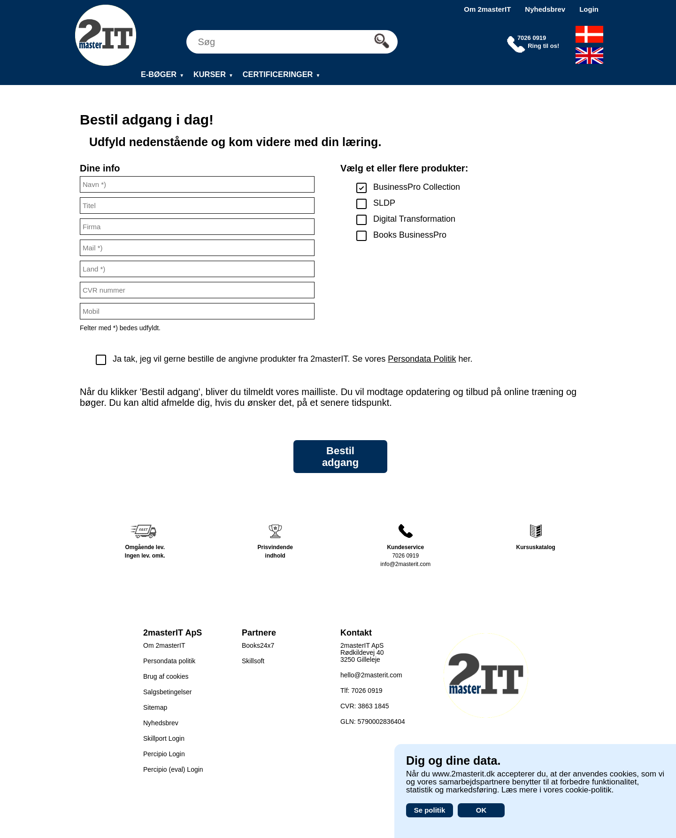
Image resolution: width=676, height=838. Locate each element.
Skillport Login (163, 738)
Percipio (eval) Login (173, 769)
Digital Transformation (414, 219)
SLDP (384, 203)
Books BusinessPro (409, 235)
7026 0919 (405, 555)
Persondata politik (169, 661)
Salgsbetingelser (167, 692)
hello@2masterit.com (371, 675)
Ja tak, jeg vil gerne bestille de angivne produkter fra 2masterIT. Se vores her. (292, 359)
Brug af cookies (166, 676)
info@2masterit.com (405, 564)
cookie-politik (588, 789)
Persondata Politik (422, 359)
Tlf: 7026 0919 (361, 690)
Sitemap (155, 707)
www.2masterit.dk (463, 773)
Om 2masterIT (487, 9)
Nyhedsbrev (545, 9)
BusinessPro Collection (416, 187)
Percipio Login (164, 754)
